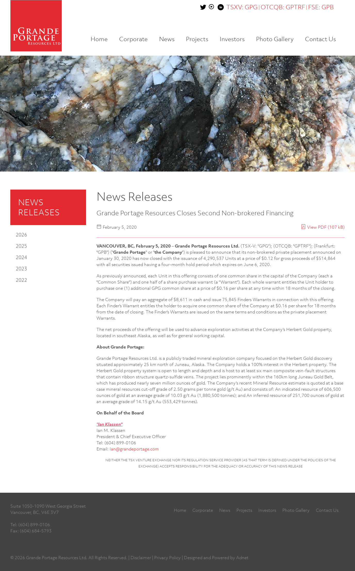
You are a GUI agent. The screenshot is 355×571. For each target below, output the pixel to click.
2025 (21, 246)
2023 (21, 268)
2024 (21, 257)
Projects (197, 39)
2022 (21, 280)
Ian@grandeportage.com (134, 449)
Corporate (133, 39)
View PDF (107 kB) (323, 227)
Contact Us (320, 39)
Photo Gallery (275, 39)
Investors (232, 39)
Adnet (242, 557)
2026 (21, 234)
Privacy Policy (167, 557)
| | (280, 7)
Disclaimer (140, 557)
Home (99, 39)
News (167, 39)
